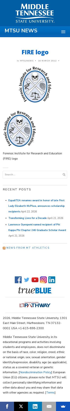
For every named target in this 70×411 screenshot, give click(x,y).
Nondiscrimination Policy (35, 372)
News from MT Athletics (28, 248)
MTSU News (21, 30)
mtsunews (26, 61)
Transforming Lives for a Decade (27, 218)
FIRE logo (35, 52)
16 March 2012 (47, 61)
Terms (50, 393)
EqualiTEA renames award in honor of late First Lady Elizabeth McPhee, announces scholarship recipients (36, 206)
